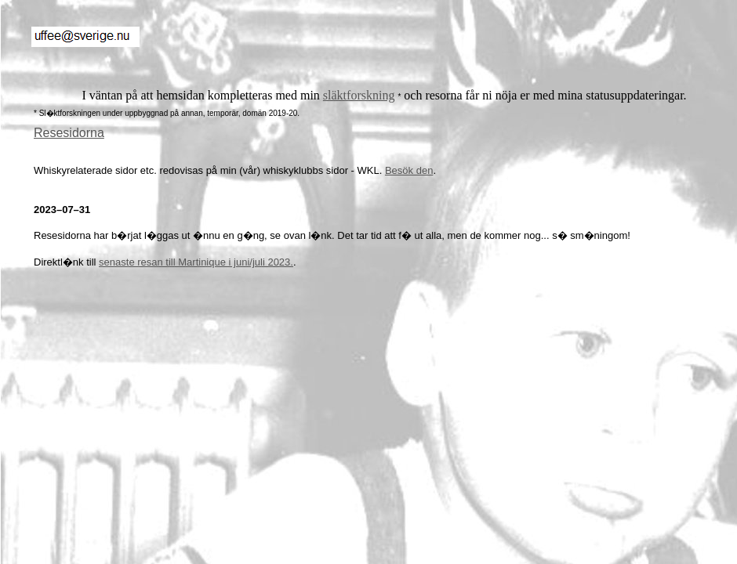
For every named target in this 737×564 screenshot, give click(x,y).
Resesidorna (69, 132)
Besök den (409, 170)
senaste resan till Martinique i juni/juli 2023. (196, 262)
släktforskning (359, 95)
